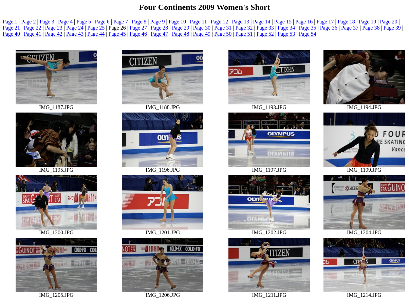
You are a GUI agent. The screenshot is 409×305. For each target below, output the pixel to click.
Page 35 (307, 28)
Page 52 (265, 34)
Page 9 (157, 21)
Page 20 (388, 21)
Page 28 (159, 28)
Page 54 (307, 34)
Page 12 (219, 21)
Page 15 (283, 21)
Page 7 (120, 21)
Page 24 (74, 28)
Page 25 (96, 28)
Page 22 (32, 28)
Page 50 (222, 34)
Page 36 (328, 28)
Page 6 (102, 21)
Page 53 (286, 34)
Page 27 (138, 28)
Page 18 (346, 21)
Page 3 (47, 21)
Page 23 (53, 28)
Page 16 (304, 21)
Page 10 (177, 21)
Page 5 (83, 21)
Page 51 (244, 34)
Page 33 (265, 28)
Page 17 (325, 21)
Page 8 (139, 21)
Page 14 (261, 21)
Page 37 (349, 28)
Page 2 (28, 21)
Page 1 (10, 21)
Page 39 (392, 28)
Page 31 (222, 28)
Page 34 (286, 28)
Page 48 (180, 34)
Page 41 (32, 34)
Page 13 (240, 21)
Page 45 (117, 34)
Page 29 (180, 28)
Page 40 (11, 34)
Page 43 (74, 34)
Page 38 (370, 28)
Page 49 (201, 34)
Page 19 (367, 21)
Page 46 (138, 34)
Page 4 (65, 21)
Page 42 (53, 34)
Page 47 (159, 34)
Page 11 (198, 21)
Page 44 (96, 34)
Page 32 (244, 28)
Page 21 (11, 28)
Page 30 (201, 28)
